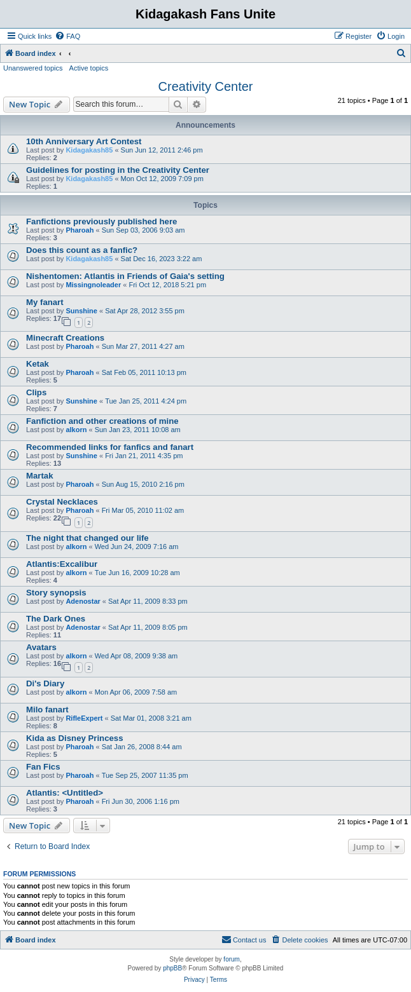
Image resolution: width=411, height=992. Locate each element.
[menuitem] (67, 36)
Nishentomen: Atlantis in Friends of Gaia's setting (125, 276)
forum (231, 959)
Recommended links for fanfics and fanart (109, 447)
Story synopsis (56, 592)
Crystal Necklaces (62, 501)
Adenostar (83, 601)
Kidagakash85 (89, 150)
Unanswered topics (33, 68)
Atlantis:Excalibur (61, 564)
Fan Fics (43, 766)
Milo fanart (47, 709)
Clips (36, 392)
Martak (39, 475)
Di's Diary (45, 683)
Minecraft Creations (65, 338)
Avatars (41, 647)
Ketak (37, 364)
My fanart (45, 302)
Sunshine (81, 311)
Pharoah (80, 230)
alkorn (76, 429)
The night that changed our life (87, 538)
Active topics (89, 68)
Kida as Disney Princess (74, 738)
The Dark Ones (55, 618)
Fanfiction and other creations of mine (102, 421)
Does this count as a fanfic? (81, 250)
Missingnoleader (93, 285)
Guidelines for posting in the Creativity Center (117, 170)
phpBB (172, 968)
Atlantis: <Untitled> (64, 793)
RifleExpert (84, 718)
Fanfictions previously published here (101, 221)
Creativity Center (205, 86)
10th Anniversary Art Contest (84, 141)
